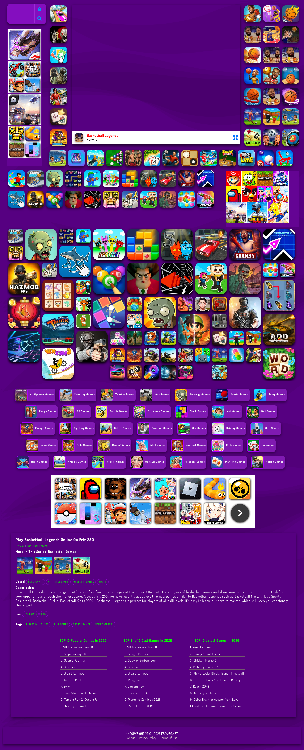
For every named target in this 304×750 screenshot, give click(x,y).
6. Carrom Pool (71, 680)
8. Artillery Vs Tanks (203, 693)
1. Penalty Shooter (202, 647)
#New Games (35, 582)
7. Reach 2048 (199, 686)
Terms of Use (168, 738)
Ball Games (61, 624)
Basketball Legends (38, 545)
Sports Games (81, 624)
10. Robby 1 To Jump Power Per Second (217, 706)
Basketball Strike (46, 600)
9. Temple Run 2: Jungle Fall (80, 699)
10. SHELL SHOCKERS (139, 706)
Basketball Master (247, 596)
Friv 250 (14, 6)
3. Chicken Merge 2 (203, 660)
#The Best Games (58, 582)
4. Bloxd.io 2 (69, 667)
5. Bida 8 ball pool (73, 673)
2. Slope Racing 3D (73, 654)
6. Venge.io (132, 680)
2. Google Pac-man (138, 654)
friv (43, 614)
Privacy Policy (147, 738)
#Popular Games (83, 582)
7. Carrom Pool (135, 686)
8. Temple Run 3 (136, 693)
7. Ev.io (65, 686)
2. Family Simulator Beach (208, 654)
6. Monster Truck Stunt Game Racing (215, 680)
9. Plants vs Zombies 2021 (142, 699)
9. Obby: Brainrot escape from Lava (214, 699)
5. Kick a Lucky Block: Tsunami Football (217, 673)
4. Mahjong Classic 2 (204, 667)
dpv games (30, 614)
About (131, 738)
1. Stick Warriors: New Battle (80, 647)
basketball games (62, 551)
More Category (104, 624)
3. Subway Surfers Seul (141, 660)
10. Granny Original (73, 706)
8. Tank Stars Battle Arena (79, 693)
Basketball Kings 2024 (76, 600)
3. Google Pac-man (73, 660)
